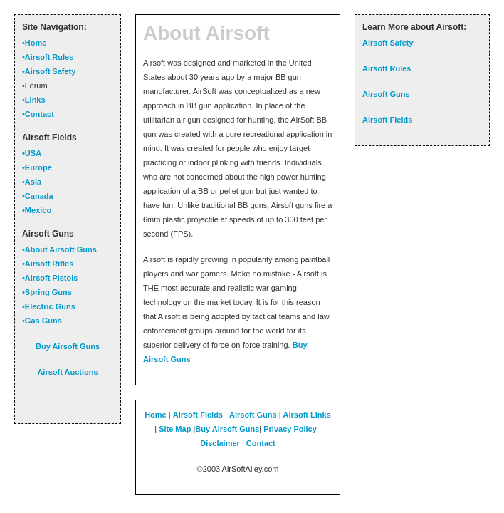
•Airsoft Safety (48, 71)
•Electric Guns (48, 306)
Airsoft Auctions (67, 372)
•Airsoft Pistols (50, 278)
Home (156, 414)
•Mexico (36, 210)
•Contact (38, 114)
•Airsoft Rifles (47, 263)
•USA (31, 153)
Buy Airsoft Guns (227, 429)
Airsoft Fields (198, 414)
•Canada (37, 196)
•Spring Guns (47, 292)
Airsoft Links (307, 414)
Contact (260, 443)
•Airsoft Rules (47, 57)
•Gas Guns (42, 320)
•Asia (31, 181)
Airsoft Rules (386, 68)
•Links (34, 99)
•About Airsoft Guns (59, 249)
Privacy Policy (290, 429)
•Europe (37, 167)
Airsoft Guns (253, 414)
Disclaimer (220, 443)
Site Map (175, 429)
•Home (34, 42)
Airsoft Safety (388, 42)
